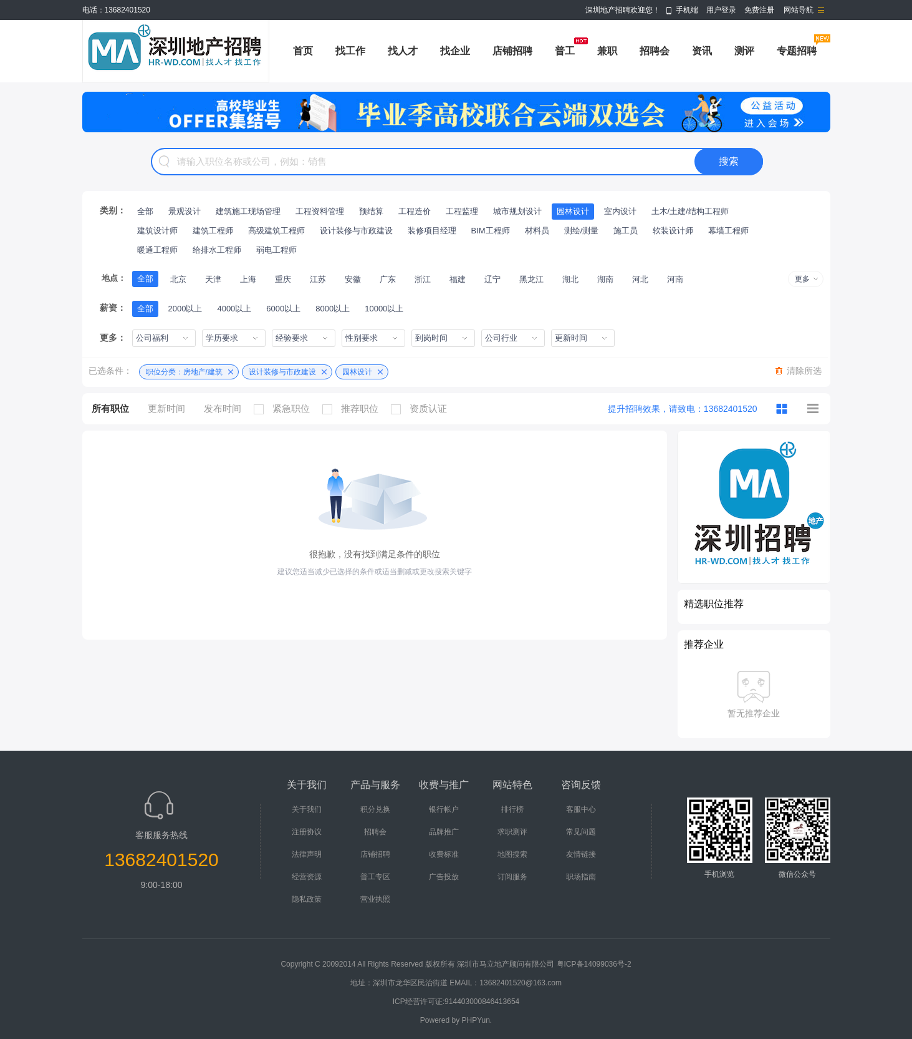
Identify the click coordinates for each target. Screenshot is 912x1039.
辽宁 (492, 279)
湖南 (605, 279)
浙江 (423, 279)
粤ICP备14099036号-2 (594, 964)
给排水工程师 (217, 250)
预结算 (371, 211)
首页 (303, 51)
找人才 (403, 51)
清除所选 (804, 371)
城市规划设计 (517, 211)
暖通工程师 (157, 250)
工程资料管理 (319, 211)
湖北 (570, 279)
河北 (640, 279)
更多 (802, 279)
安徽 (353, 279)
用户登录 (721, 10)
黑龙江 (531, 279)
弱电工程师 (276, 250)
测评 (744, 51)
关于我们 (307, 809)
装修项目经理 (432, 230)
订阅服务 (512, 876)
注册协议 (307, 831)
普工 (565, 51)
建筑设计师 (157, 230)
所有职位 (110, 408)
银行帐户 (444, 809)
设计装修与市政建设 (356, 230)
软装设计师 (673, 230)
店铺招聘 (512, 51)
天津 (213, 279)
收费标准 (444, 854)
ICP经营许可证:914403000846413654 (456, 1001)
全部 (145, 211)
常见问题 (581, 831)
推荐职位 (353, 408)
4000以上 (234, 308)
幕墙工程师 (728, 230)
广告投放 (444, 876)
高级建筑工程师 (276, 230)
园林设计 (573, 211)
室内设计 (620, 211)
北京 (178, 279)
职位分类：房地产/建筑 (184, 372)
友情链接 (581, 854)
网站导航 (799, 10)
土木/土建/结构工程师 (690, 211)
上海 (248, 279)
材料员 (537, 230)
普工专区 (375, 876)
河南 (675, 279)
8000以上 (332, 308)
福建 (457, 279)
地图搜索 (512, 854)
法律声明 (307, 854)
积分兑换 (375, 809)
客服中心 (581, 809)
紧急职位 (285, 408)
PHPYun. (477, 1020)
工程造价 (414, 211)
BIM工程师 (490, 230)
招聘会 (655, 51)
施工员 (625, 230)
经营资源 (307, 876)
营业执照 (375, 899)
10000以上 (384, 308)
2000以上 (185, 308)
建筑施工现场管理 (248, 211)
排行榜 (512, 809)
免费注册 (759, 10)
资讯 (702, 51)
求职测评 (512, 831)
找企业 (455, 51)
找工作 (350, 51)
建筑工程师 (213, 230)
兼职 (607, 51)
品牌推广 (444, 831)
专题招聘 (797, 51)
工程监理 (462, 211)
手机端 (687, 10)
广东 (388, 279)
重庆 (283, 279)
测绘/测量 (581, 230)
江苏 (318, 279)
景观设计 (184, 211)
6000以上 (283, 308)
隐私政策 (307, 899)
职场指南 (581, 876)
